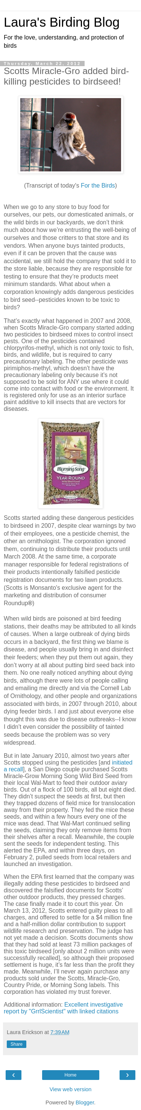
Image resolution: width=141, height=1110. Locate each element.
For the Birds (98, 185)
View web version (71, 1089)
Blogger (85, 1102)
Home (70, 1075)
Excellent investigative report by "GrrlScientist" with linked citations (63, 1008)
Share (17, 1044)
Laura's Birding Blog (62, 22)
